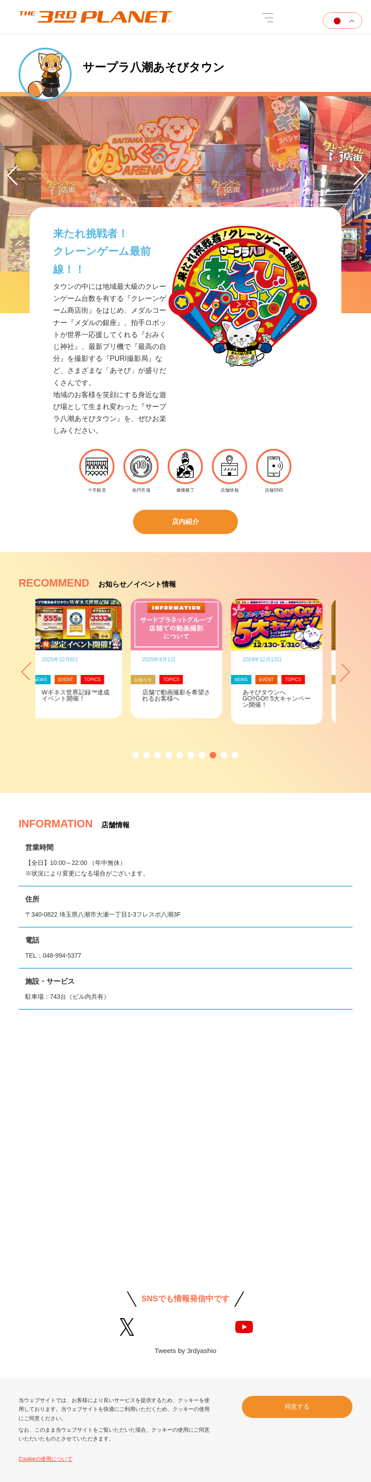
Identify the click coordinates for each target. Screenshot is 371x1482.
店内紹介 (185, 522)
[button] (135, 756)
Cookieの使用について (45, 1459)
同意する (297, 1406)
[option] (185, 186)
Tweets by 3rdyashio (185, 1352)
